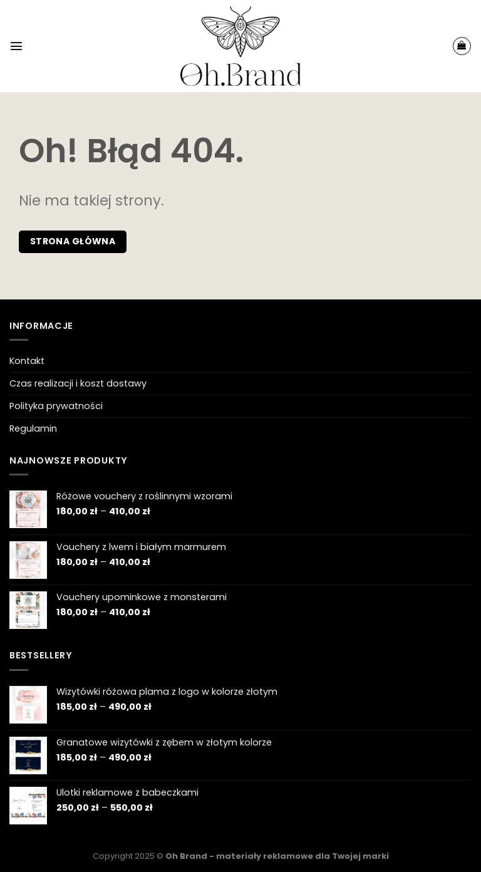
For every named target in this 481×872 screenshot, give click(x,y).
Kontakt (26, 361)
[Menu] (16, 45)
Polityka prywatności (56, 406)
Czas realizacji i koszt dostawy (78, 383)
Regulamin (33, 428)
